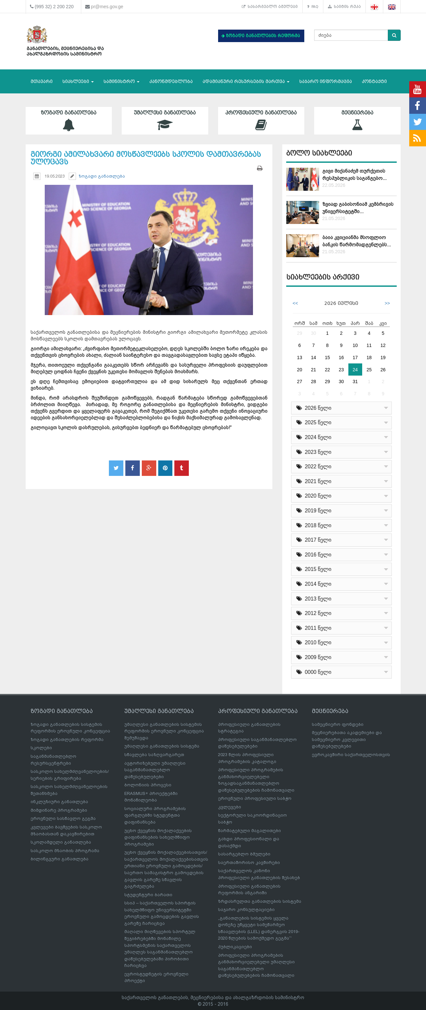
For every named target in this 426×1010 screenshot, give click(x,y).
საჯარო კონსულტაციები (246, 909)
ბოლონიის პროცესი (147, 784)
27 (299, 381)
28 (313, 381)
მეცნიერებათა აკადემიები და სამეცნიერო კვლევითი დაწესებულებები (347, 739)
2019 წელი (314, 510)
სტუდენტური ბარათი (148, 894)
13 (299, 357)
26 (383, 369)
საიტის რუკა (344, 6)
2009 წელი (314, 657)
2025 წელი (314, 422)
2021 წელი (314, 481)
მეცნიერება (357, 120)
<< (295, 303)
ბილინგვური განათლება (59, 858)
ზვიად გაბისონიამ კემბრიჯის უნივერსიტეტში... (357, 207)
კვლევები (229, 806)
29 (299, 333)
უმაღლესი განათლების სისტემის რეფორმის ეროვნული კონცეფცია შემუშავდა (164, 731)
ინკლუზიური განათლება (59, 801)
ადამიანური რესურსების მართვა (246, 81)
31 (355, 381)
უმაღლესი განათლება (165, 120)
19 (383, 357)
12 (383, 345)
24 (355, 369)
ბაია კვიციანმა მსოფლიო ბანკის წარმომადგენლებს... (356, 240)
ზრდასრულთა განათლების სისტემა (259, 901)
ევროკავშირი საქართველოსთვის (351, 754)
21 (313, 369)
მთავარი (42, 81)
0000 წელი (314, 672)
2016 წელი (314, 554)
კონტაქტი (374, 81)
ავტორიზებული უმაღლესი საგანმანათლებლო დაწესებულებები (155, 770)
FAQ (312, 6)
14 (313, 357)
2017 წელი (314, 540)
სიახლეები (78, 81)
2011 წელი (314, 628)
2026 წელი (314, 408)
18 (369, 357)
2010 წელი (314, 642)
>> (387, 303)
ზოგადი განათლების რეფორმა (67, 739)
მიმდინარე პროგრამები (59, 810)
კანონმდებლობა (171, 81)
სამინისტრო (121, 81)
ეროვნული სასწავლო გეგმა (63, 818)
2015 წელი (314, 569)
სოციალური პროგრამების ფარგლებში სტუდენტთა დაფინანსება (155, 815)
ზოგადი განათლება (69, 120)
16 (341, 357)
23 (341, 369)
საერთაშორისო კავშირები (249, 862)
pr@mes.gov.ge (107, 6)
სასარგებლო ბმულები (270, 6)
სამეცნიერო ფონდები (337, 724)
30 (313, 333)
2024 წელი (314, 437)
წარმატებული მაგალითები (249, 830)
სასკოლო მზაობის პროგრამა (65, 850)
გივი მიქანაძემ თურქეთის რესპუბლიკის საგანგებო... (354, 174)
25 (369, 369)
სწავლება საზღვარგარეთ (154, 754)
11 (369, 345)
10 (355, 345)
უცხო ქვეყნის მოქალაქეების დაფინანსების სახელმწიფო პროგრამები (158, 837)
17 (355, 357)
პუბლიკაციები (235, 946)
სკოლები (41, 747)
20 (299, 369)
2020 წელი (314, 496)
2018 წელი (314, 525)
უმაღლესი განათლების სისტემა (161, 746)
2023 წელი (314, 452)
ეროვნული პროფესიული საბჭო (254, 798)
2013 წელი (314, 599)
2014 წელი (314, 584)
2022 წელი (314, 466)
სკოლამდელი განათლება (61, 842)
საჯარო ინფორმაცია (325, 81)
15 (327, 357)
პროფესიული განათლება (261, 120)
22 (327, 369)
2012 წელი (314, 613)
